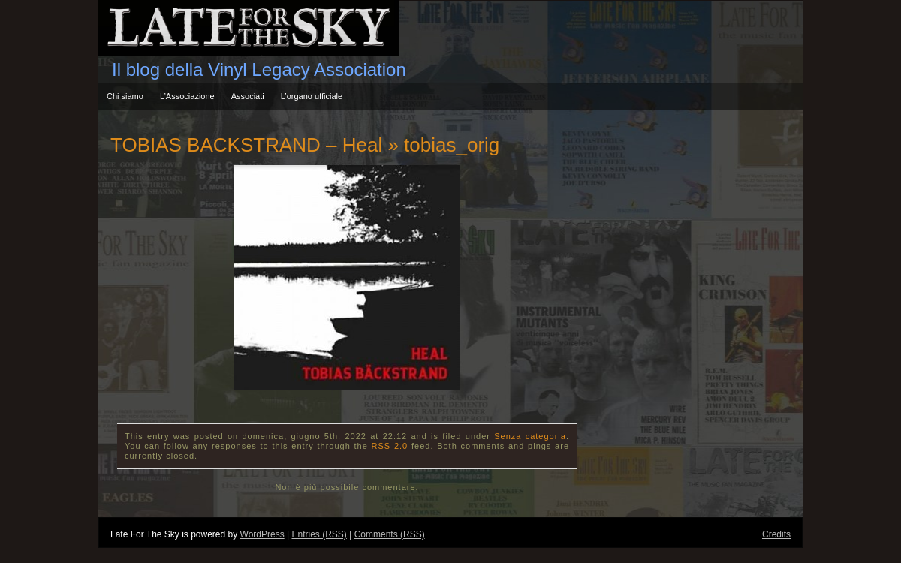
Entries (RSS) (318, 534)
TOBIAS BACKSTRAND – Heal (246, 145)
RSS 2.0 (390, 445)
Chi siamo (125, 96)
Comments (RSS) (389, 534)
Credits (776, 534)
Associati (247, 96)
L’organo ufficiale (311, 96)
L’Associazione (187, 96)
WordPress (262, 534)
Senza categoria (530, 436)
